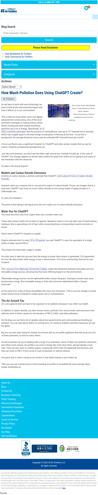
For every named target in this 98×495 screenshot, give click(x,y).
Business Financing (10, 395)
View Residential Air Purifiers (18, 53)
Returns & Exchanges (11, 403)
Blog (3, 386)
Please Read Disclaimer (45, 47)
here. (64, 488)
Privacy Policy (8, 423)
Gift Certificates (9, 435)
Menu (95, 8)
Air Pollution (8, 99)
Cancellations (8, 415)
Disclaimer (6, 427)
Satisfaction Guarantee (12, 407)
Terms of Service (9, 419)
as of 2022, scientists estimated (22, 130)
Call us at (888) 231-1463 (49, 2)
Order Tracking (8, 399)
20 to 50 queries (37, 240)
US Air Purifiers (9, 11)
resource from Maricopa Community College (26, 269)
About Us (5, 382)
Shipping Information (11, 411)
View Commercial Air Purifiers (18, 56)
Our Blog (5, 431)
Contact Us (6, 390)
